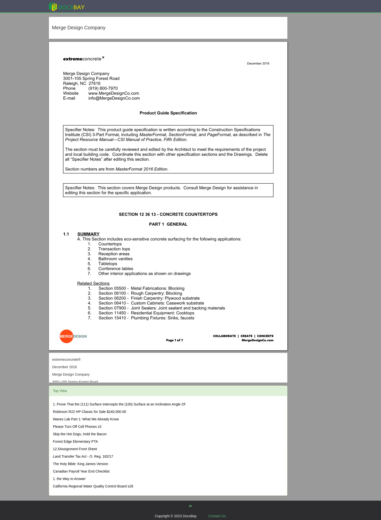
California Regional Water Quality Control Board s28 (93, 486)
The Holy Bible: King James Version (80, 464)
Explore (103, 6)
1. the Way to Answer (69, 479)
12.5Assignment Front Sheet (75, 449)
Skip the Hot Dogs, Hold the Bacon (80, 434)
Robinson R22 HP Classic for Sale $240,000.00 (89, 412)
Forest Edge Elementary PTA (75, 441)
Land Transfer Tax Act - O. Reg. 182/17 (83, 456)
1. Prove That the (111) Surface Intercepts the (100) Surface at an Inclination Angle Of (119, 404)
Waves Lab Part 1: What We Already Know (86, 419)
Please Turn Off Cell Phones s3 (77, 427)
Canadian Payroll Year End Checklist (81, 471)
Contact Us (217, 516)
